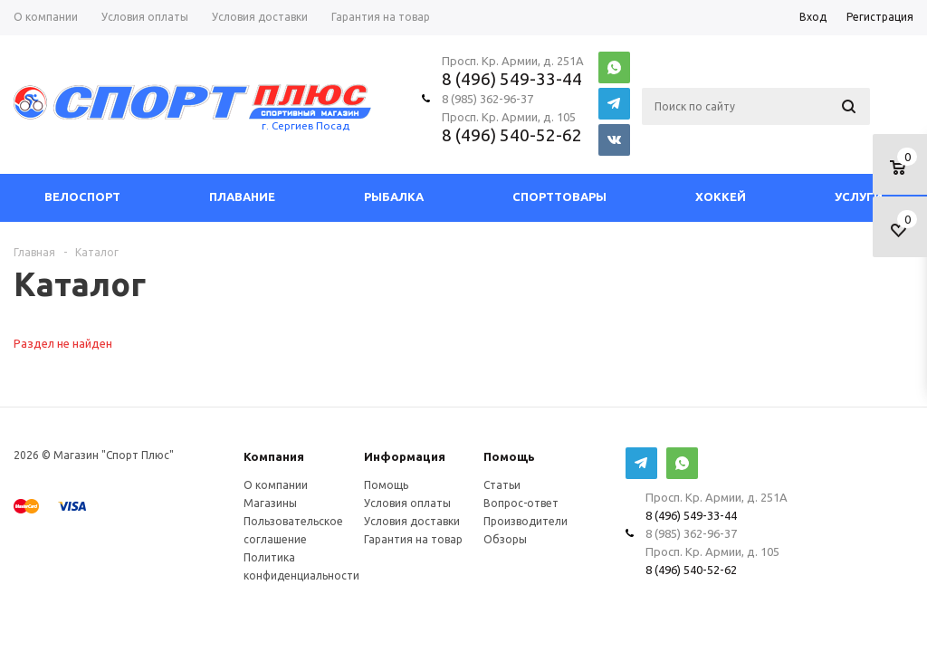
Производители (525, 521)
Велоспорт (82, 197)
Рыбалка (394, 197)
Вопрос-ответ (521, 503)
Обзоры (505, 539)
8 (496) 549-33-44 (512, 79)
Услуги (859, 197)
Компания (274, 457)
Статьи (502, 485)
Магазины (270, 503)
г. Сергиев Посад (305, 125)
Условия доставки (412, 521)
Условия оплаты (407, 503)
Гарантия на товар (413, 539)
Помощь (509, 457)
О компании (276, 485)
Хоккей (720, 197)
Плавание (242, 197)
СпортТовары (559, 197)
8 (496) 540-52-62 (512, 135)
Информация (404, 457)
